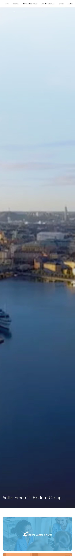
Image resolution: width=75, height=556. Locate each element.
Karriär (61, 4)
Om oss (15, 4)
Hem (7, 4)
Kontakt (70, 4)
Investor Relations (48, 4)
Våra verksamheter (30, 4)
